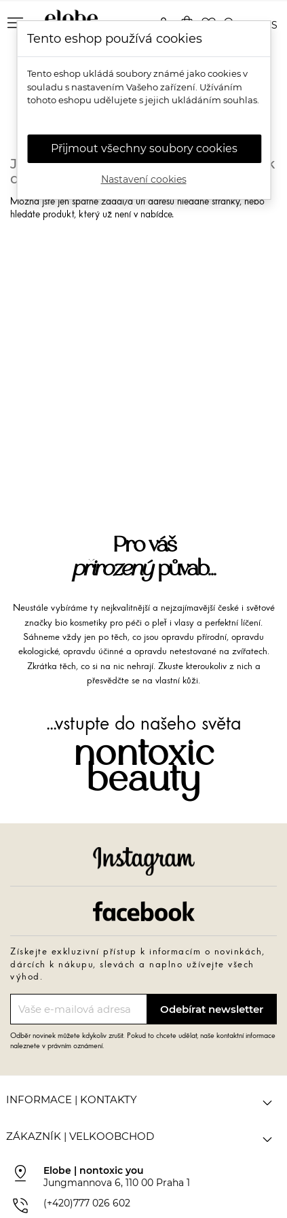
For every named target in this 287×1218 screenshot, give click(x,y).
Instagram (144, 861)
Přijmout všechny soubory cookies (144, 148)
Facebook (144, 911)
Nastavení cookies (144, 179)
